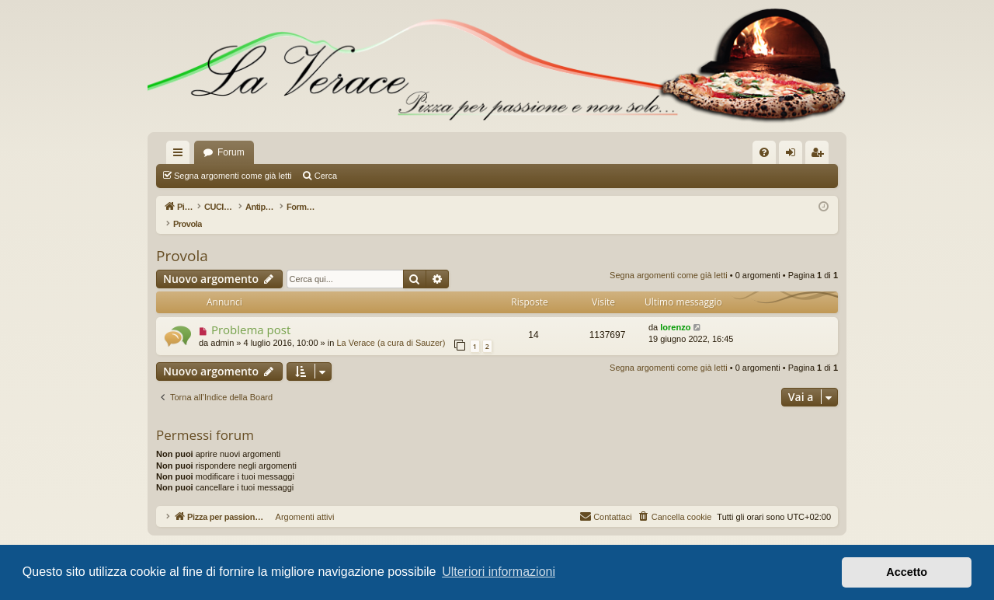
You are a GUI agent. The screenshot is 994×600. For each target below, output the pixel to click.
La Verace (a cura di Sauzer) (390, 326)
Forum (231, 152)
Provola (182, 239)
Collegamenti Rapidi (180, 155)
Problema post (250, 313)
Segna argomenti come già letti (233, 175)
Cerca (326, 175)
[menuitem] (764, 152)
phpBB (453, 533)
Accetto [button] (906, 572)
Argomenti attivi (375, 175)
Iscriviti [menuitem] (820, 155)
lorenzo (675, 311)
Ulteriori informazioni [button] (498, 571)
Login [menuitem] (794, 155)
